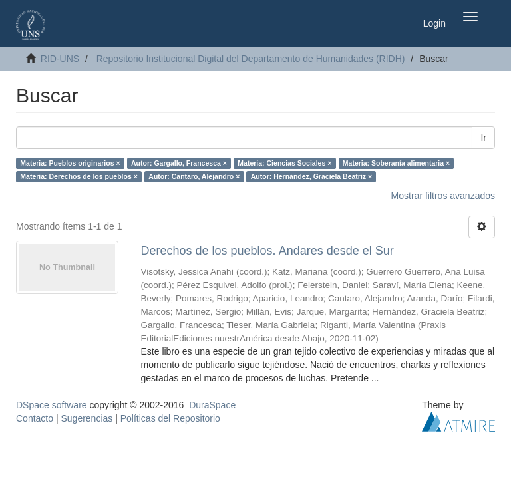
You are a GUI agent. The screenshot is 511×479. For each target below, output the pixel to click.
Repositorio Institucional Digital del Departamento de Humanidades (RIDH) (250, 58)
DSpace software (51, 405)
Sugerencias (86, 418)
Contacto (34, 418)
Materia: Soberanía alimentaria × (396, 163)
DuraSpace (212, 405)
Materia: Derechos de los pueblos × (79, 176)
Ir (483, 137)
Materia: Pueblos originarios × (70, 163)
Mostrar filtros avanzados (443, 195)
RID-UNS (60, 58)
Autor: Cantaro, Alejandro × (194, 176)
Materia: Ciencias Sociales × (284, 163)
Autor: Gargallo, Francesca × (179, 163)
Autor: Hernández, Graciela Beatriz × (311, 176)
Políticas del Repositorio (170, 418)
